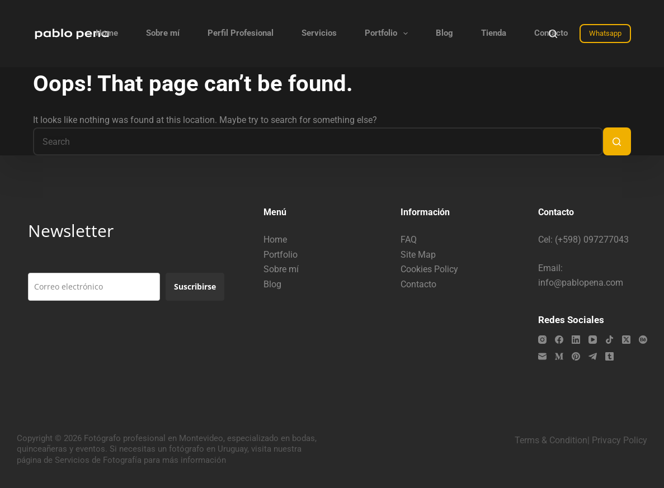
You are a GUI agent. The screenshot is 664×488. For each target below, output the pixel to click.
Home (107, 33)
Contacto (418, 284)
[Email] (542, 356)
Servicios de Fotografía (98, 460)
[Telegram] (592, 356)
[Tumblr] (609, 356)
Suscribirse (195, 286)
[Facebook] (559, 339)
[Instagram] (542, 339)
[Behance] (643, 339)
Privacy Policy (619, 440)
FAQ (409, 239)
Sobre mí (163, 33)
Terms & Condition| (552, 440)
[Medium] (559, 356)
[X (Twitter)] (626, 339)
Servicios (319, 33)
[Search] (553, 34)
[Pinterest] (576, 356)
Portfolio (388, 33)
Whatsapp (605, 33)
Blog (444, 33)
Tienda (493, 33)
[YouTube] (592, 339)
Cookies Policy (429, 269)
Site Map (418, 254)
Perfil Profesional (241, 33)
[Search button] (617, 141)
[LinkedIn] (576, 339)
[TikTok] (609, 339)
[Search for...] (317, 141)
